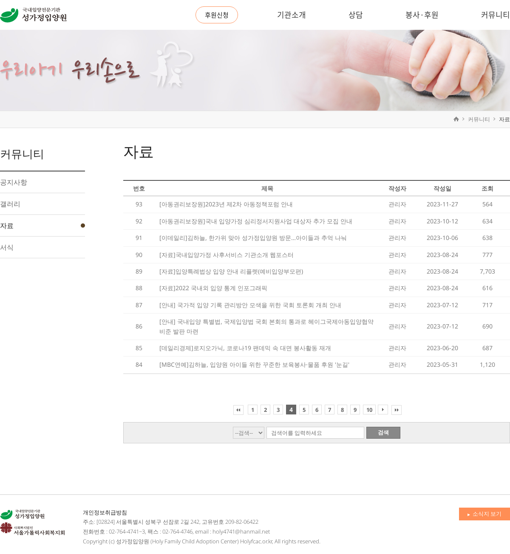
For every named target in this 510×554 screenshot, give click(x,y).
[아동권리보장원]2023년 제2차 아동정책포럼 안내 (226, 204)
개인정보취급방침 (105, 512)
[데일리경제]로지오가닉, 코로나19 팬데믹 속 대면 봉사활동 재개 (245, 348)
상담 (355, 14)
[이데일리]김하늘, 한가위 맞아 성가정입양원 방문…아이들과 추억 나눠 (253, 238)
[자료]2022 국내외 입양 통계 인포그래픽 (213, 288)
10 (369, 410)
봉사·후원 (422, 14)
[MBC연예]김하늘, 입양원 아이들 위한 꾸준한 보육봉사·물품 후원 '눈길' (254, 364)
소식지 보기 (485, 513)
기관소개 (291, 14)
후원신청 (217, 15)
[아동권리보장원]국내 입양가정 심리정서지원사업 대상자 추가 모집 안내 (255, 221)
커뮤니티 (495, 14)
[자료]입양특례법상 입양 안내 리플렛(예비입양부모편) (231, 271)
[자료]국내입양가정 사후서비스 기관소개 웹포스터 (226, 255)
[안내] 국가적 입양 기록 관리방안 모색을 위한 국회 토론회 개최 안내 (250, 305)
